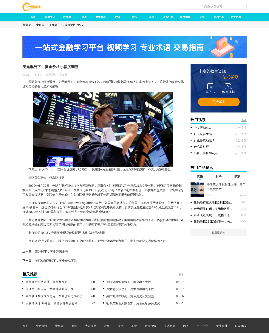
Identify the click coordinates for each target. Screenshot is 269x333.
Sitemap (241, 325)
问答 (202, 17)
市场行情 (168, 17)
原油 (83, 17)
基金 (151, 17)
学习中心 (219, 17)
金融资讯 (50, 17)
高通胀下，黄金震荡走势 (51, 251)
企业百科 (236, 17)
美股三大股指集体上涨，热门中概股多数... (226, 186)
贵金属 (67, 17)
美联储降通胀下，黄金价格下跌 (56, 261)
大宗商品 (100, 17)
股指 (134, 17)
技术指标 (185, 17)
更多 (181, 274)
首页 (33, 17)
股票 (117, 17)
